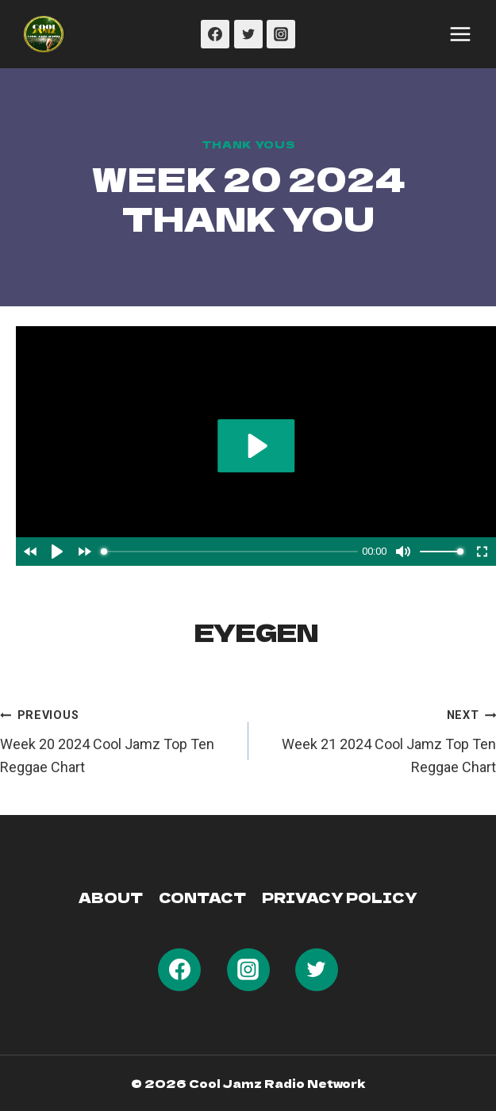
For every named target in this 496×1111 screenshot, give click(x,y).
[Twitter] (248, 34)
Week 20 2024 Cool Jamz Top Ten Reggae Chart (117, 739)
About (111, 897)
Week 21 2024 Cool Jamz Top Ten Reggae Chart (380, 739)
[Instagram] (281, 34)
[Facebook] (215, 34)
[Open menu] (460, 34)
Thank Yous (248, 144)
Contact (202, 897)
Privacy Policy (339, 897)
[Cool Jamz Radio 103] (43, 34)
